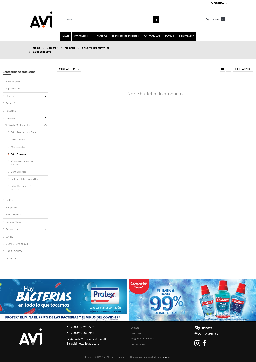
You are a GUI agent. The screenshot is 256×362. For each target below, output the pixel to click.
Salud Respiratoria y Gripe (23, 132)
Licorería (10, 96)
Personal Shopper (14, 222)
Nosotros (136, 333)
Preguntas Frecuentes (143, 338)
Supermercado (13, 88)
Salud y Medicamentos (95, 47)
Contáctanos (138, 344)
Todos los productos (15, 81)
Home (36, 47)
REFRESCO (11, 258)
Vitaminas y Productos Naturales (22, 163)
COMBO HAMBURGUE (17, 244)
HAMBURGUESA (14, 251)
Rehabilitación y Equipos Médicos (22, 188)
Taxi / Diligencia (13, 214)
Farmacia (69, 47)
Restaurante (12, 229)
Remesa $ (11, 103)
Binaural (166, 357)
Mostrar (64, 69)
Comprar (52, 47)
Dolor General (18, 139)
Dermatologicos (18, 172)
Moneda (217, 3)
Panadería (11, 111)
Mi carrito (215, 19)
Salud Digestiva (42, 51)
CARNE (9, 237)
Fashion (9, 200)
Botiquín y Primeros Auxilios (24, 179)
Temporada (11, 207)
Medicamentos (18, 147)
